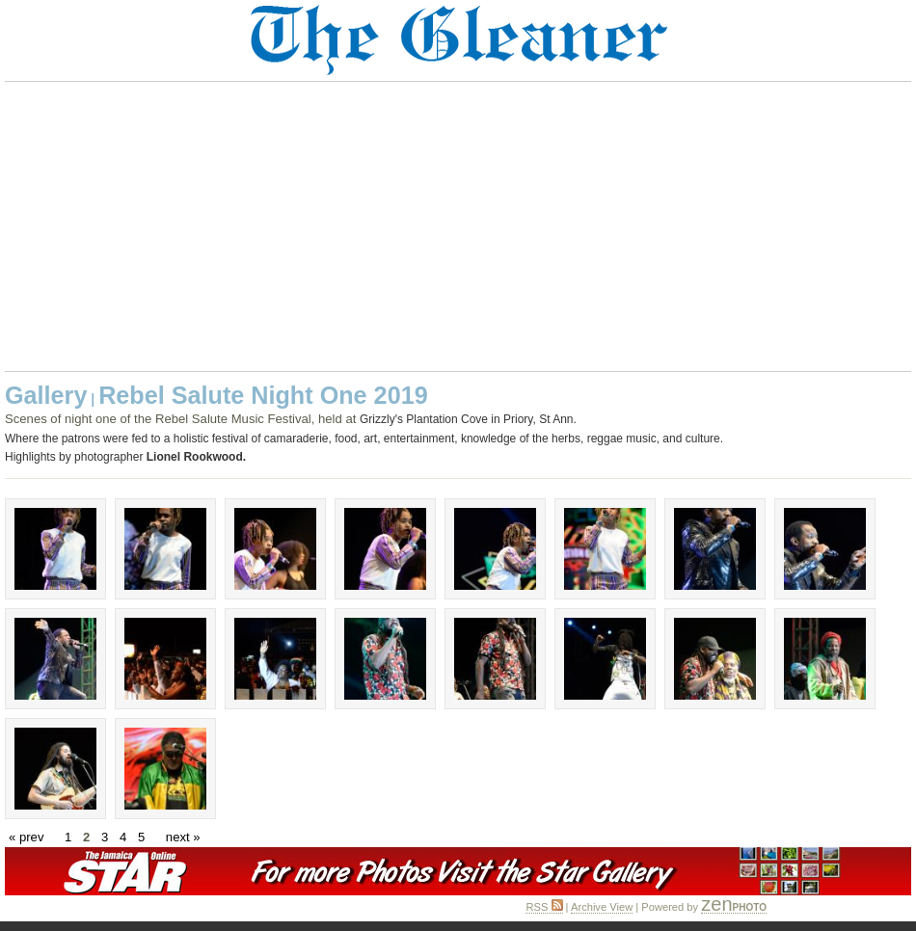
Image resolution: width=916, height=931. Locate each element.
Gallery (46, 395)
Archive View (602, 907)
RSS (543, 907)
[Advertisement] (458, 226)
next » (183, 837)
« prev (26, 837)
